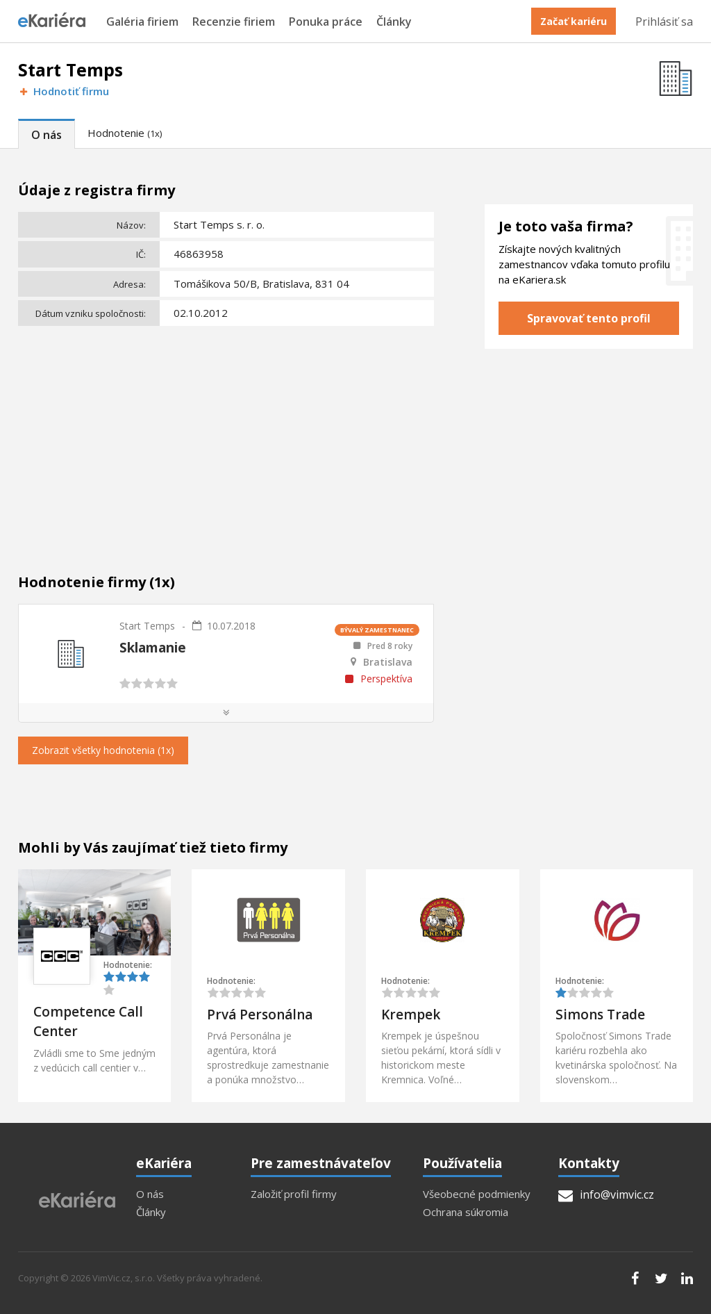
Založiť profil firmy (294, 1194)
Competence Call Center (88, 1022)
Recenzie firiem (233, 21)
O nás (46, 134)
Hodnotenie (124, 133)
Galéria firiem (142, 21)
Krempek (410, 1014)
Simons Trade (600, 1014)
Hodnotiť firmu (63, 91)
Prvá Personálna (259, 1014)
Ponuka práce (325, 21)
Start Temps (147, 625)
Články (394, 21)
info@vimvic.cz (606, 1194)
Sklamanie (152, 648)
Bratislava (387, 662)
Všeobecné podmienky (476, 1194)
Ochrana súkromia (465, 1212)
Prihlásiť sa (664, 21)
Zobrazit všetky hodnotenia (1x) (103, 750)
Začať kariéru (573, 21)
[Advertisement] (226, 435)
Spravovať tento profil (589, 318)
